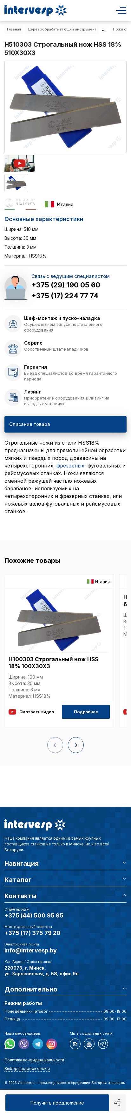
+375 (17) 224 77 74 (64, 296)
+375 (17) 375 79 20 (32, 933)
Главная (14, 29)
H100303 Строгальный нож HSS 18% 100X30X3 (53, 662)
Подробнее (86, 711)
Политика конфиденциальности (34, 1060)
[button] (76, 745)
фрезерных (70, 465)
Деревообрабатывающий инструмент (62, 29)
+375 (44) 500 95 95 (33, 915)
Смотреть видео (31, 712)
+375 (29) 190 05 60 (65, 285)
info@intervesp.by (30, 950)
